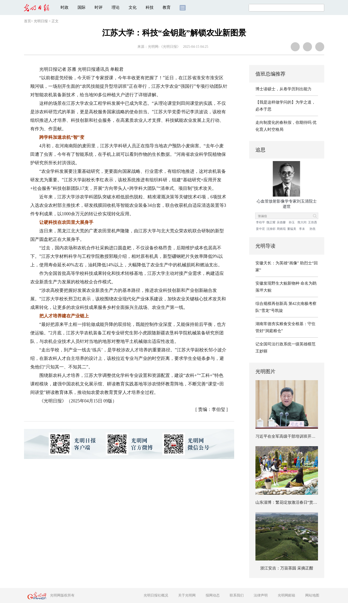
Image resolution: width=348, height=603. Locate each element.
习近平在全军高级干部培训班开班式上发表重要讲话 (301, 436)
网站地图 (312, 595)
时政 (65, 7)
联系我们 (237, 595)
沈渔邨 (270, 229)
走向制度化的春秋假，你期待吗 (283, 122)
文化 (133, 7)
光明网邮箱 (286, 595)
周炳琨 (281, 229)
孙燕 (312, 229)
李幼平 (260, 222)
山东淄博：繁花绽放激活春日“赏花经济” (291, 502)
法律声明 (261, 595)
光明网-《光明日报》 (164, 47)
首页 (27, 21)
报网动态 (213, 595)
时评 (99, 7)
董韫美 (291, 229)
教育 (167, 7)
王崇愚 (312, 222)
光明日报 (41, 21)
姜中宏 (260, 229)
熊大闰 (301, 222)
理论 (116, 7)
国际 (82, 7)
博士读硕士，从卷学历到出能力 (283, 89)
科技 (150, 7)
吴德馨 (281, 222)
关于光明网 (187, 595)
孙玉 (292, 222)
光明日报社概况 (156, 595)
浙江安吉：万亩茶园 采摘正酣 (286, 568)
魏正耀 (270, 222)
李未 (302, 229)
